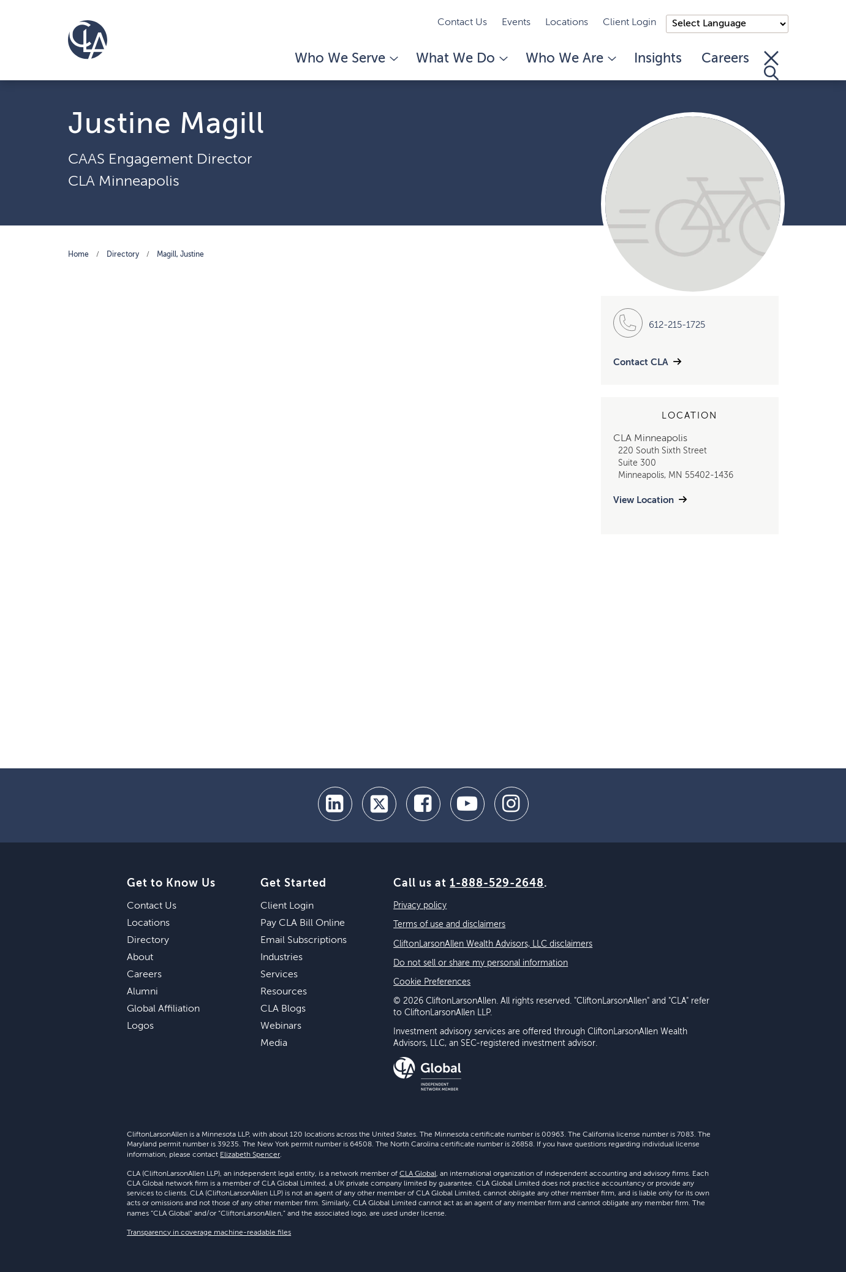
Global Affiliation (163, 1009)
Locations (566, 23)
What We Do (461, 59)
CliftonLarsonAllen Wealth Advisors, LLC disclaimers (492, 944)
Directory (123, 255)
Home (78, 255)
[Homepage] (87, 39)
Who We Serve (345, 59)
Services (279, 975)
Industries (281, 958)
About (140, 958)
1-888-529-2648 (497, 883)
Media (273, 1043)
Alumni (142, 992)
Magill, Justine (180, 255)
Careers (725, 59)
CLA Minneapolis (123, 181)
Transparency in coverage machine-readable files (209, 1232)
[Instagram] (511, 804)
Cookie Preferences (431, 982)
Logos (140, 1026)
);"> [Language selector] (727, 24)
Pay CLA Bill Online (302, 923)
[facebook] (423, 804)
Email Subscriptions (303, 940)
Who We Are (570, 59)
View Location (643, 500)
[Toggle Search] (771, 65)
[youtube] (467, 804)
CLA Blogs (283, 1009)
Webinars (280, 1026)
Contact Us (462, 23)
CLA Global (417, 1174)
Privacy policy (420, 905)
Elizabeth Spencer (250, 1155)
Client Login (629, 23)
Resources (283, 992)
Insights (658, 59)
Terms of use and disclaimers (449, 924)
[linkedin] (335, 804)
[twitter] (379, 804)
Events (516, 23)
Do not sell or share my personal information (480, 963)
